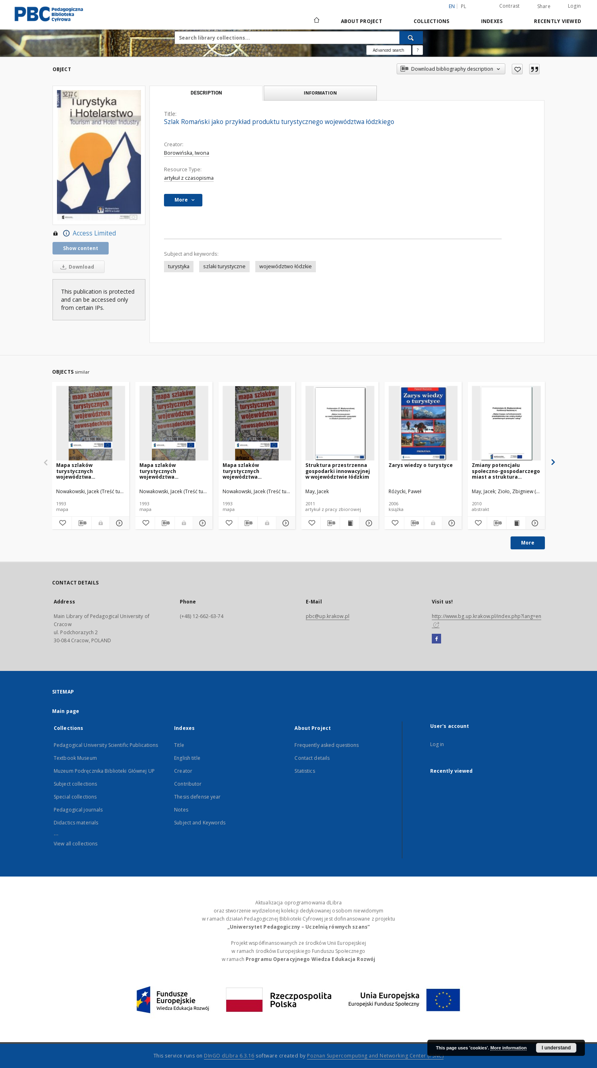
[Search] (411, 37)
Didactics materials (76, 822)
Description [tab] (206, 93)
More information (508, 1047)
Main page (65, 711)
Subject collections (75, 783)
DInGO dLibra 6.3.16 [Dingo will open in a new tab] (229, 1055)
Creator (183, 770)
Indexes (492, 21)
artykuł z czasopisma (189, 177)
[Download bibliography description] (81, 523)
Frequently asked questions (326, 745)
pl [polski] (464, 6)
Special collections (75, 796)
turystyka (178, 266)
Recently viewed (557, 21)
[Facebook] (436, 639)
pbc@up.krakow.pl (327, 616)
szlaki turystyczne (224, 266)
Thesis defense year (197, 796)
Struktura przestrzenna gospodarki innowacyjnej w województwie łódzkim (337, 471)
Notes (181, 809)
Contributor (188, 783)
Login (574, 5)
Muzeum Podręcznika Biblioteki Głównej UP (104, 770)
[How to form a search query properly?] (417, 50)
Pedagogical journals (78, 809)
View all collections (75, 843)
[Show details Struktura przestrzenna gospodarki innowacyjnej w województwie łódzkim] (367, 523)
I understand (556, 1048)
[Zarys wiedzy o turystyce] (423, 423)
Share (544, 6)
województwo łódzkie (285, 266)
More (527, 542)
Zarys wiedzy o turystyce (421, 465)
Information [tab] (320, 93)
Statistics (304, 770)
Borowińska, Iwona (186, 152)
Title (179, 745)
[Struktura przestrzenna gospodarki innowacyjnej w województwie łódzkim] (340, 423)
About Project (361, 21)
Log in (437, 744)
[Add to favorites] (517, 69)
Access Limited (84, 233)
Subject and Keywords (199, 822)
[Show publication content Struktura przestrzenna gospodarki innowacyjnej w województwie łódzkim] (349, 523)
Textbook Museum (75, 758)
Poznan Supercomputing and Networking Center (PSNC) (375, 1055)
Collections (432, 21)
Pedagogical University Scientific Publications (106, 745)
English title (187, 758)
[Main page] (316, 21)
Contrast (509, 5)
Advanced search (388, 50)
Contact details (312, 758)
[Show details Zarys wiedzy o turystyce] (450, 523)
